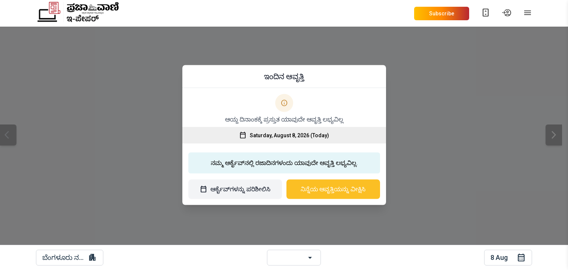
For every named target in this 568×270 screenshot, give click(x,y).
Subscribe (441, 13)
